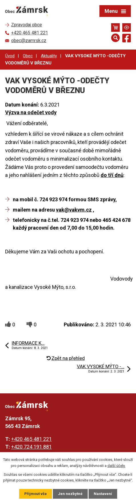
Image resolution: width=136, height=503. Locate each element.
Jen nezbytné (70, 494)
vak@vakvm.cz (74, 210)
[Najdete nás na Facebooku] (126, 39)
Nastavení (103, 494)
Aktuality (49, 55)
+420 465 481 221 (31, 439)
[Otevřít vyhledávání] (115, 37)
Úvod (10, 55)
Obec (28, 55)
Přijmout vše (35, 494)
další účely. (116, 465)
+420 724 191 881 (31, 447)
